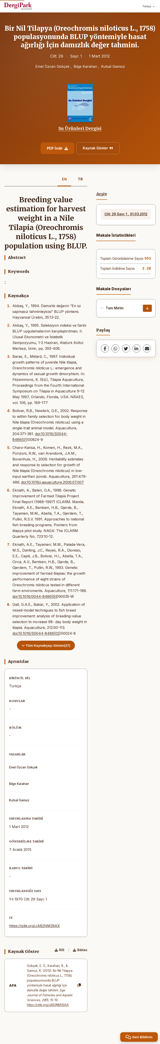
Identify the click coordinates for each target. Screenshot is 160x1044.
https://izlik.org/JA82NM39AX (34, 926)
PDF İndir (57, 148)
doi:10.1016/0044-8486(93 (34, 596)
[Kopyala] (79, 985)
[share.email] (147, 348)
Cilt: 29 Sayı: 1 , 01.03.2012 (125, 214)
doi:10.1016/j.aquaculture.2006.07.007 (52, 482)
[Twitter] (126, 348)
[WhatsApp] (115, 348)
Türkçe (148, 6)
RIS (59, 950)
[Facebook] (105, 348)
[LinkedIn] (136, 348)
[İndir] (147, 308)
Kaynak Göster (98, 148)
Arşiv (101, 194)
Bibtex (80, 950)
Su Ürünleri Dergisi (80, 128)
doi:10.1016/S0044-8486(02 (36, 633)
